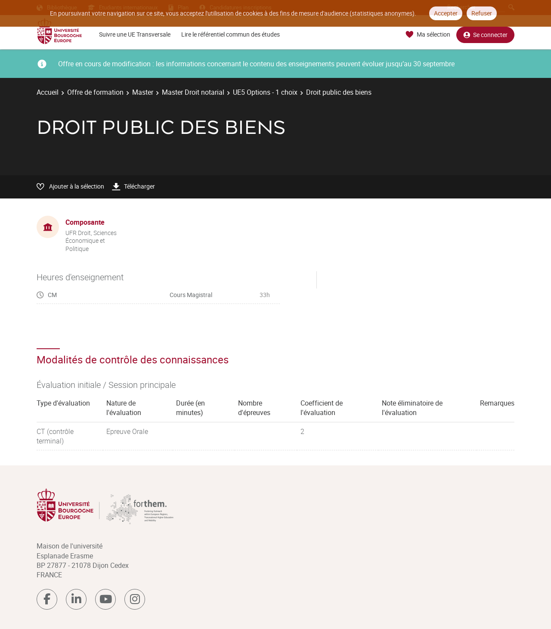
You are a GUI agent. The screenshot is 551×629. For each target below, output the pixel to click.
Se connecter (485, 35)
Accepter (446, 13)
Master (142, 92)
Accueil (48, 92)
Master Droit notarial (193, 92)
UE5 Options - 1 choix (265, 92)
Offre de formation (95, 92)
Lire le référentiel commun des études (230, 34)
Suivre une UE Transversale (134, 34)
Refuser (481, 13)
